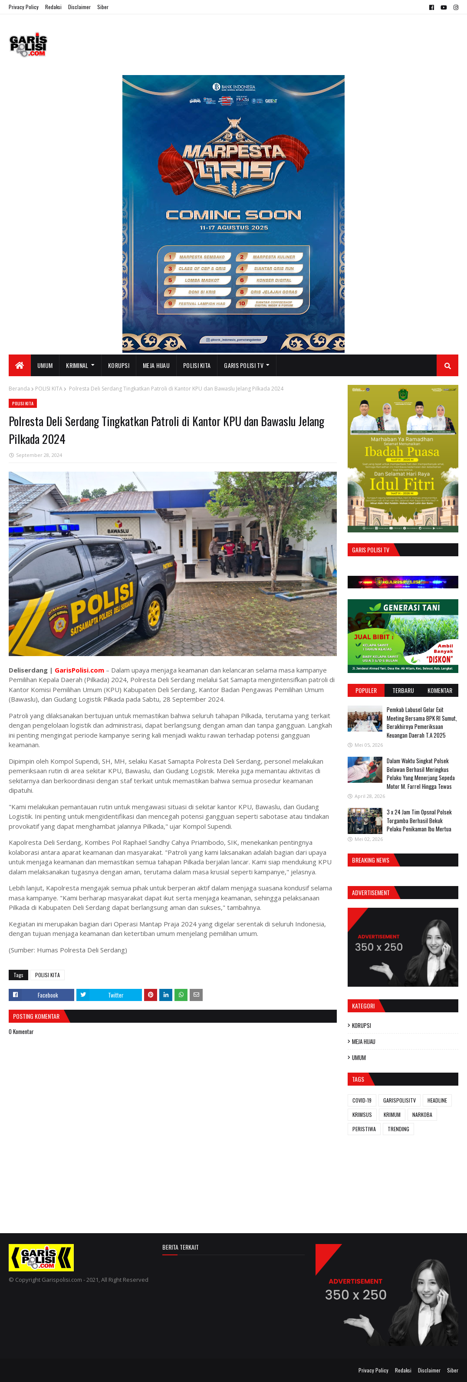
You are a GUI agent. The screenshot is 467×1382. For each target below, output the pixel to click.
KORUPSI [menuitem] (118, 365)
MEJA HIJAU (363, 1041)
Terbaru (403, 690)
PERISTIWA (364, 1129)
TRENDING (398, 1129)
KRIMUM (392, 1114)
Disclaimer (79, 6)
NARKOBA (422, 1114)
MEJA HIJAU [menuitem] (156, 365)
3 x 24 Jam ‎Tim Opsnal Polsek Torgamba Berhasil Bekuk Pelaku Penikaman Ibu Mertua (419, 820)
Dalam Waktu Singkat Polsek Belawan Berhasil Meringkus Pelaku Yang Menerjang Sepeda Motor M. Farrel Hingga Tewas (421, 773)
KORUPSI (361, 1025)
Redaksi (53, 6)
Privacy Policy (24, 6)
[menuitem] (20, 365)
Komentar (440, 690)
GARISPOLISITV (399, 1100)
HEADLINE (437, 1100)
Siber (103, 6)
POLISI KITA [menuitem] (196, 365)
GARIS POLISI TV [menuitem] (243, 365)
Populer (366, 690)
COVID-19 (362, 1100)
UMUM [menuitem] (45, 365)
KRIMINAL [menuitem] (77, 365)
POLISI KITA (48, 388)
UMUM (359, 1057)
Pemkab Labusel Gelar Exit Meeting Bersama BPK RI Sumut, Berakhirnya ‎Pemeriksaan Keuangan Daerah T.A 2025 (422, 722)
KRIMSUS (362, 1114)
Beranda (19, 388)
